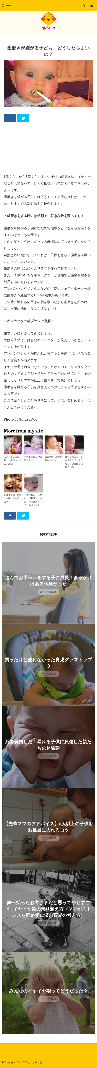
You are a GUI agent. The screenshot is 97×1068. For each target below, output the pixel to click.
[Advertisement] (48, 148)
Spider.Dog (28, 419)
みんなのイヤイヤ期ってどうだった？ (48, 990)
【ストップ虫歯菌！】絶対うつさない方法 (13, 460)
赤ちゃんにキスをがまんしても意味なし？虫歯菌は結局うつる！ (74, 461)
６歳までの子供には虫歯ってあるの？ (13, 497)
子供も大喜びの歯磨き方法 (33, 458)
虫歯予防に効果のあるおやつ (53, 458)
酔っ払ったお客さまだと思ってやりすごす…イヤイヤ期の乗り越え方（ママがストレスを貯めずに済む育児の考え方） (48, 908)
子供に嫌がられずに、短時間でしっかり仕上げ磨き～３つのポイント (33, 499)
